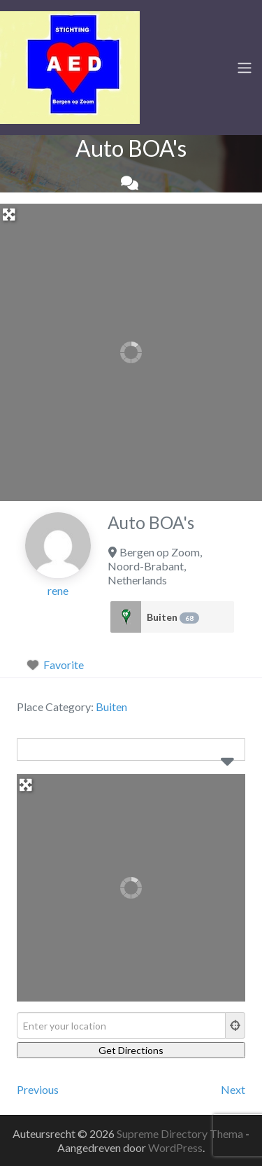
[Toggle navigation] (244, 68)
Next (233, 1089)
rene (58, 590)
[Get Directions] (131, 1050)
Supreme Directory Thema (181, 1133)
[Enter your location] (121, 1025)
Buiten (173, 617)
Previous (38, 1089)
